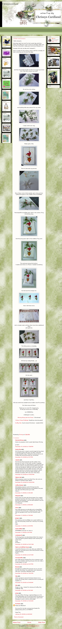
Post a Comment (18, 617)
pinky (16, 593)
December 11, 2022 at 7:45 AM (24, 515)
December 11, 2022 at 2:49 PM (24, 525)
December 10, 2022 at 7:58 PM (24, 446)
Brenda (17, 566)
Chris (16, 507)
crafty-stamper (19, 485)
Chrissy (54, 38)
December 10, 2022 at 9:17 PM (24, 457)
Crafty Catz (18, 422)
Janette (17, 460)
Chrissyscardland (10, 4)
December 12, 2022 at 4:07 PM (24, 564)
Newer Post (16, 622)
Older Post (41, 622)
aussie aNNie (18, 528)
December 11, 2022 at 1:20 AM (24, 492)
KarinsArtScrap (19, 440)
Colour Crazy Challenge (21, 420)
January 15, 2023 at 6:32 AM (23, 614)
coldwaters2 (18, 535)
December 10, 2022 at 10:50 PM (24, 474)
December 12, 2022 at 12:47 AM (24, 544)
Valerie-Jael (18, 477)
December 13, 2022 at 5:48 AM (24, 582)
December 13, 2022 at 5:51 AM (24, 590)
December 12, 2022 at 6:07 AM (24, 554)
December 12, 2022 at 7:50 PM (24, 573)
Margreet (17, 495)
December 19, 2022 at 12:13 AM (24, 600)
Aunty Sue (18, 449)
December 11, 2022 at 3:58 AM (24, 504)
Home (29, 622)
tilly (16, 576)
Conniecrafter (19, 557)
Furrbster (17, 603)
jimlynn (17, 518)
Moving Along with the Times (25, 417)
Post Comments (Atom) (32, 625)
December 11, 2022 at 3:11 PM (23, 532)
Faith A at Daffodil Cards (22, 547)
